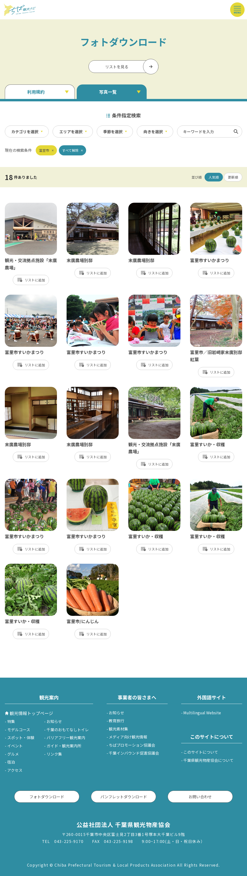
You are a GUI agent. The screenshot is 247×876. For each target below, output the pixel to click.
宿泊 (11, 762)
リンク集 (54, 754)
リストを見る (116, 67)
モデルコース (18, 729)
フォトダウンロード (46, 797)
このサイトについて (200, 752)
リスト (30, 280)
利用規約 (36, 92)
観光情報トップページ (31, 713)
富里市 (44, 150)
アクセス (14, 770)
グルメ (13, 754)
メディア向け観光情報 (128, 737)
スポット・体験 (20, 737)
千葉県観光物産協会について (208, 760)
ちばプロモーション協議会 (132, 745)
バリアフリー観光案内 (66, 737)
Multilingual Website (202, 713)
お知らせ (54, 721)
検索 (236, 131)
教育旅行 (116, 720)
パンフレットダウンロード (123, 797)
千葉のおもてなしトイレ (68, 729)
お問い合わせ (200, 797)
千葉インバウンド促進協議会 (134, 753)
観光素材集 (118, 729)
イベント (15, 746)
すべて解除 (70, 150)
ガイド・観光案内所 (64, 746)
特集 (11, 721)
